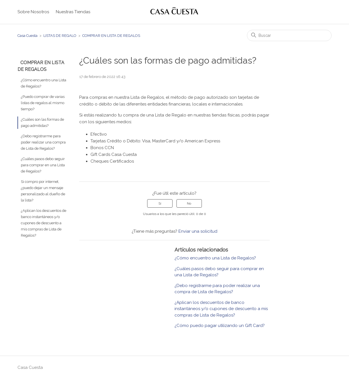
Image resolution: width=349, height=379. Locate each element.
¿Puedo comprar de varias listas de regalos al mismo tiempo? (43, 103)
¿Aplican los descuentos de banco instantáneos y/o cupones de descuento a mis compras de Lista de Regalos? (43, 222)
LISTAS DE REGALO (59, 35)
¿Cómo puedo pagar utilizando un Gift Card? (219, 325)
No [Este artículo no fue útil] (189, 203)
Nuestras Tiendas (73, 11)
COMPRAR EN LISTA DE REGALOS (111, 35)
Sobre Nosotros (33, 11)
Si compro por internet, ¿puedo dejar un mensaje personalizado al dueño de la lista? (43, 191)
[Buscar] (289, 35)
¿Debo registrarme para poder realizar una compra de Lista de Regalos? (43, 142)
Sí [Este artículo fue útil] (159, 203)
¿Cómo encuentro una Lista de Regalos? (43, 83)
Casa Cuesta (27, 35)
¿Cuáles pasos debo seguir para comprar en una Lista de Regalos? (43, 165)
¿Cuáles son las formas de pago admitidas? (42, 122)
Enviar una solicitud (197, 231)
